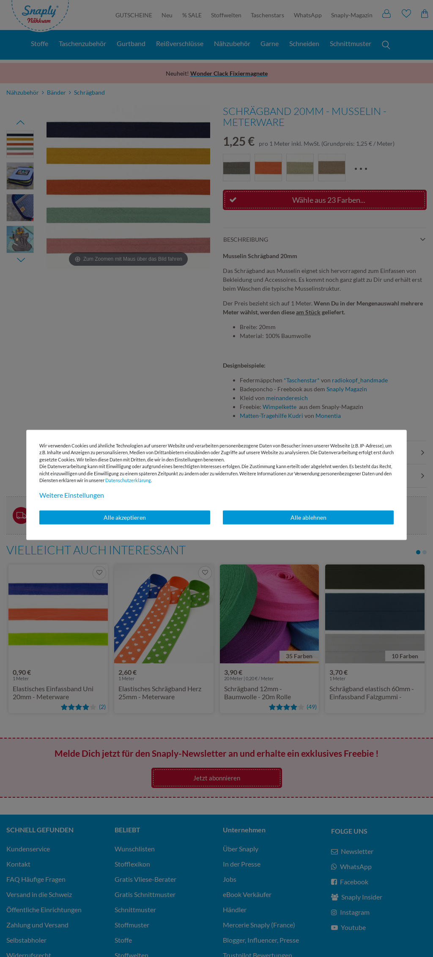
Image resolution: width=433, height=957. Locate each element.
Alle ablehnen (308, 517)
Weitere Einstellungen (71, 495)
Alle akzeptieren (125, 517)
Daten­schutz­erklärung (128, 480)
